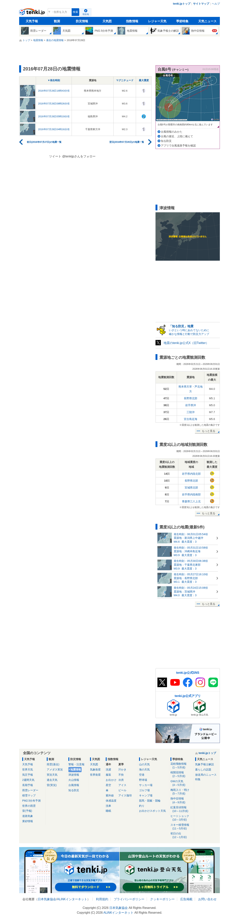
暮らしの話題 (203, 769)
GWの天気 (181, 783)
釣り (141, 805)
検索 (75, 12)
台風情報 (73, 785)
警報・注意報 (76, 764)
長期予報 (27, 785)
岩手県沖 (190, 405)
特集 (198, 779)
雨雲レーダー (30, 790)
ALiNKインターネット (72, 899)
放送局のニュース (206, 774)
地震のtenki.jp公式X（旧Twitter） (186, 343)
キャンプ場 (145, 795)
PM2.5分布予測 (31, 800)
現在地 (86, 14)
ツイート (55, 156)
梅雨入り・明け (181, 791)
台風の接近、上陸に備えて (177, 136)
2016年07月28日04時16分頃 (54, 129)
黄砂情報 (27, 821)
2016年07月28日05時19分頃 (54, 116)
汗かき (122, 769)
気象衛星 (95, 769)
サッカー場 (145, 785)
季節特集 (182, 21)
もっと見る (208, 430)
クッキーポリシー (162, 899)
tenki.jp (32, 13)
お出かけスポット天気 (152, 810)
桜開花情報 (181, 774)
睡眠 (108, 810)
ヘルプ (216, 3)
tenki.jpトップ (181, 3)
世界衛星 (95, 774)
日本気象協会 (47, 899)
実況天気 (52, 774)
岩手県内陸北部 (191, 473)
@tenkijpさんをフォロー (79, 156)
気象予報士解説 (204, 764)
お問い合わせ (207, 899)
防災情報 (82, 21)
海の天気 (144, 769)
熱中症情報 (181, 800)
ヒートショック (181, 818)
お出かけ (111, 779)
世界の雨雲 (29, 805)
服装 (108, 774)
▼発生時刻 (54, 80)
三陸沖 (191, 412)
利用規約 (102, 899)
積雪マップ (29, 795)
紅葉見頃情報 (181, 809)
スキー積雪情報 (181, 826)
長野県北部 (190, 398)
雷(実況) (51, 785)
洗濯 (108, 769)
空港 (141, 774)
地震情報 (75, 769)
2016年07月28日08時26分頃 (54, 103)
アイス (122, 785)
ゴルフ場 (144, 790)
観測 (57, 21)
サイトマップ (201, 3)
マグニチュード (124, 80)
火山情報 (73, 779)
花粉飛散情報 (181, 765)
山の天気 (144, 764)
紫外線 (110, 795)
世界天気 (27, 769)
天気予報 (32, 21)
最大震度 (144, 80)
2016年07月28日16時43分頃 (54, 90)
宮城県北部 (191, 487)
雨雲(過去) (53, 764)
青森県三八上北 (191, 501)
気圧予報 (27, 774)
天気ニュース (207, 21)
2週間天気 (28, 779)
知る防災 (166, 141)
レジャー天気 (157, 21)
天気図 (107, 21)
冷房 (121, 779)
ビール (122, 790)
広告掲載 (186, 899)
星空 (108, 785)
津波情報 (73, 774)
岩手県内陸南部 (191, 494)
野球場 (143, 779)
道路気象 (27, 816)
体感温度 (111, 800)
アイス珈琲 (125, 795)
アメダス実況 (55, 769)
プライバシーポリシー (129, 899)
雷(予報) (27, 810)
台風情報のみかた (171, 131)
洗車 (108, 805)
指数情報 (132, 21)
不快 (121, 774)
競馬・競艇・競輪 (149, 800)
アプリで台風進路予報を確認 (178, 145)
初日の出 (181, 835)
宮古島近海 (190, 419)
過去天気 (52, 779)
